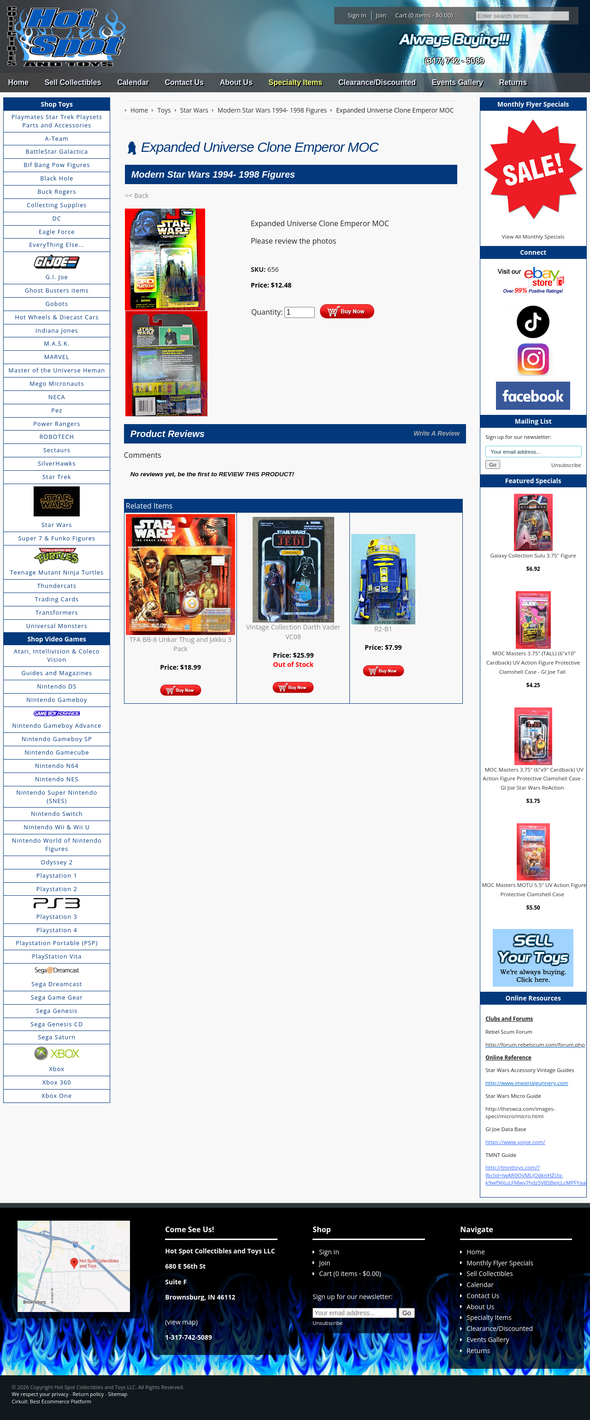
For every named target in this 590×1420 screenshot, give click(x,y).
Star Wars (56, 525)
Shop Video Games (56, 639)
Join (381, 15)
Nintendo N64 (57, 765)
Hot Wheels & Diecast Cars (57, 317)
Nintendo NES (57, 779)
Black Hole (56, 178)
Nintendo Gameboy (56, 699)
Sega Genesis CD (56, 1024)
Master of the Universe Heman (56, 370)
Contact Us (184, 82)
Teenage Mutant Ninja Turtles (57, 572)
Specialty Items (296, 82)
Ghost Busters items (57, 290)
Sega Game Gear (57, 997)
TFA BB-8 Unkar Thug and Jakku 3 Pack (180, 644)
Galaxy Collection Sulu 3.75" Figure (533, 555)
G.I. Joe (57, 277)
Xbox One (56, 1095)
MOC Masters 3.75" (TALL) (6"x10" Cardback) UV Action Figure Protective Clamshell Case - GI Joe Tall (533, 662)
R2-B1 (383, 628)
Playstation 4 (56, 930)
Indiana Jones (56, 330)
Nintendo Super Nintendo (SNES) (56, 796)
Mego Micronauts (57, 383)
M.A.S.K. (57, 343)
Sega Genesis (56, 1011)
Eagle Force (57, 232)
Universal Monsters (57, 626)
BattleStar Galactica (56, 151)
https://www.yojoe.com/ (515, 1141)
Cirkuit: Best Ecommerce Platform (51, 1401)
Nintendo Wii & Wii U (57, 827)
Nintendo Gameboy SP (57, 739)
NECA (56, 397)
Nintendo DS (57, 686)
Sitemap (117, 1393)
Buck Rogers (56, 191)
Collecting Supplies (57, 205)
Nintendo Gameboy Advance (56, 725)
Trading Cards (57, 599)
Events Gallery (457, 82)
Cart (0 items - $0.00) (424, 15)
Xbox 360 (56, 1082)
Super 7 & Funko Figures (56, 538)
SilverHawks (57, 463)
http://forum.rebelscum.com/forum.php (535, 1044)
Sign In (357, 15)
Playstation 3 (56, 916)
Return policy (88, 1393)
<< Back (137, 195)
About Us (236, 82)
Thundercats (56, 585)
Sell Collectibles (73, 82)
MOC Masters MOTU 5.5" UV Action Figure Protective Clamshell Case (534, 889)
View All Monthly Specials (533, 236)
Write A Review (436, 433)
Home (18, 82)
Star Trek (56, 477)
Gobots (57, 304)
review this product (255, 474)
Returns (513, 82)
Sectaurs (57, 450)
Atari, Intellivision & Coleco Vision (57, 655)
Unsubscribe (566, 464)
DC (57, 218)
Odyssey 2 (57, 862)
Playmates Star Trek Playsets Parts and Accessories (57, 121)
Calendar (132, 82)
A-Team (57, 138)
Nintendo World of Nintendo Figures (57, 844)
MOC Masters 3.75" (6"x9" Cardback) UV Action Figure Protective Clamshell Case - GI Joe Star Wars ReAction (533, 778)
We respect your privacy (40, 1393)
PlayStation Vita (57, 956)
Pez (56, 410)
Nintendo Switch (57, 813)
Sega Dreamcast (56, 984)
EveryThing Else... (56, 244)
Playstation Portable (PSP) (57, 943)
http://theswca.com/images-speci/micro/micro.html (520, 1112)
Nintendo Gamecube (56, 752)
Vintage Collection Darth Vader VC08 (293, 632)
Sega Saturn (57, 1037)
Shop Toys (57, 104)
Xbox (57, 1069)
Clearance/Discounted (377, 82)
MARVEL (57, 357)
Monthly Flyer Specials (499, 1262)
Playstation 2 (56, 889)
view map (181, 1322)
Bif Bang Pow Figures (57, 165)
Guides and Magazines (56, 673)
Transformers (56, 612)
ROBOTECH (56, 436)
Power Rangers (56, 423)
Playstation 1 (56, 875)
